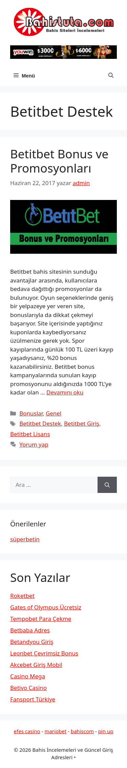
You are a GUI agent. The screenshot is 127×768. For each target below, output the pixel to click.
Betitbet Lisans (30, 434)
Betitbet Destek (40, 423)
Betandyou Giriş (31, 642)
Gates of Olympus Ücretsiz (45, 607)
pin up (105, 731)
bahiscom (82, 731)
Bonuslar (31, 413)
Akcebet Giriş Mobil (36, 665)
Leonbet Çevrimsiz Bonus (44, 653)
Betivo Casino (28, 688)
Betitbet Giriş (81, 423)
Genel (53, 413)
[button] (111, 76)
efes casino (27, 731)
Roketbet (22, 596)
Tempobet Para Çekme (40, 619)
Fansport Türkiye (32, 699)
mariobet (55, 731)
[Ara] (107, 485)
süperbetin (25, 539)
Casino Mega (27, 676)
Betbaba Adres (30, 630)
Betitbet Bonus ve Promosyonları (59, 161)
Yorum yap (33, 444)
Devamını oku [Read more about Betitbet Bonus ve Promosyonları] (64, 392)
